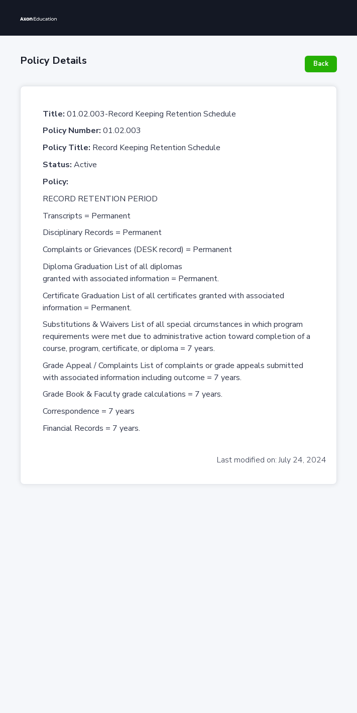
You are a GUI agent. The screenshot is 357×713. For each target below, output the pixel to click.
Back (320, 63)
